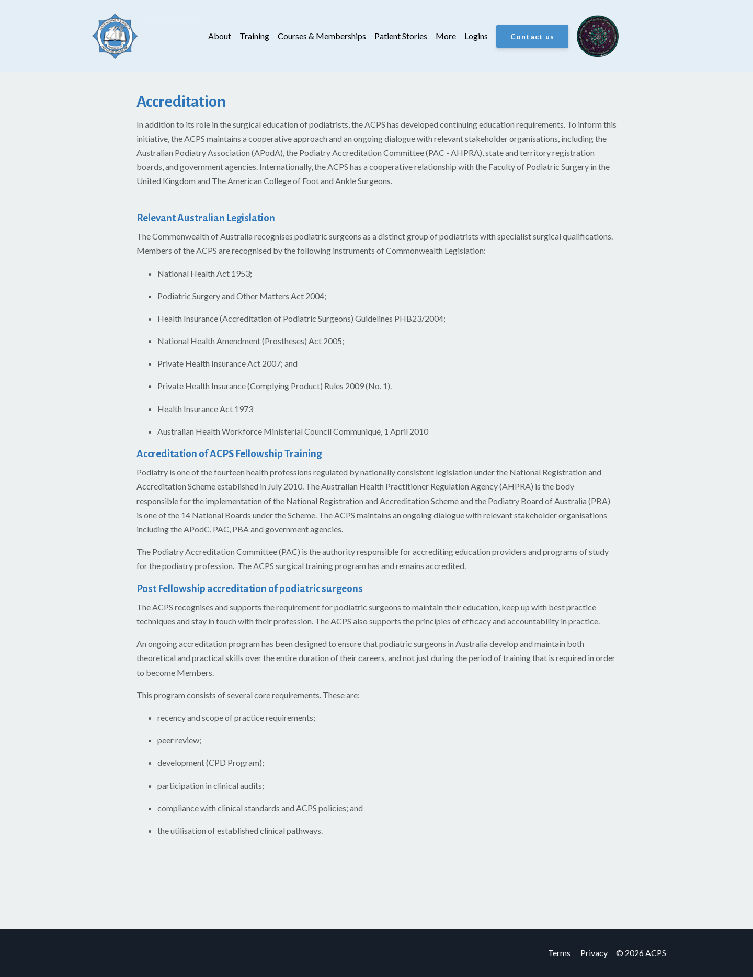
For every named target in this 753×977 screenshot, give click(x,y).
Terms (559, 953)
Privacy (594, 953)
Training (254, 36)
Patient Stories (400, 36)
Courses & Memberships (322, 36)
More (446, 36)
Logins (476, 36)
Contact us (532, 36)
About (219, 36)
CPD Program (234, 762)
